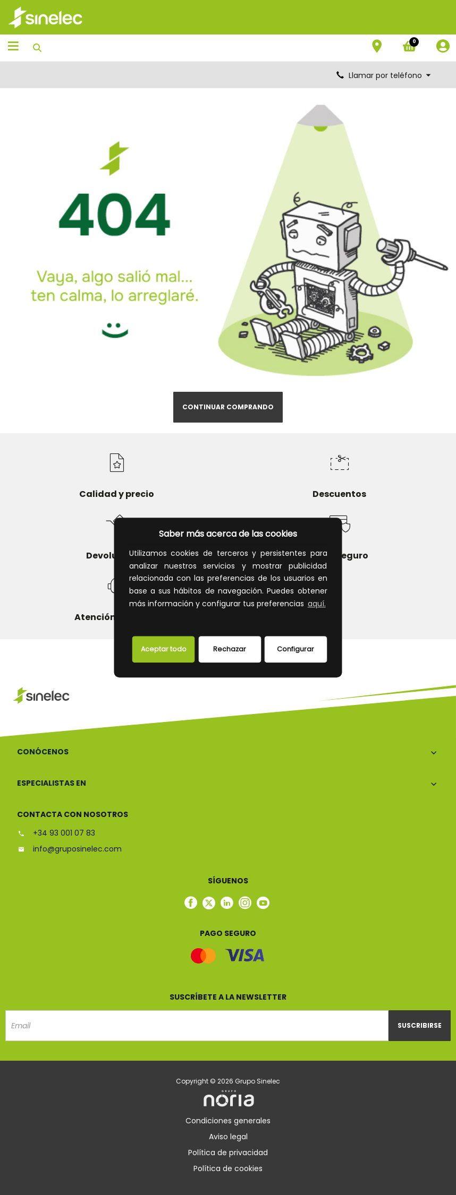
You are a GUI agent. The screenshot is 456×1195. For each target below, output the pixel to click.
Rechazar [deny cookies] (229, 649)
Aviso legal (228, 1136)
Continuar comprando (228, 406)
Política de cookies (228, 1168)
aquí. (317, 603)
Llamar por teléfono (384, 75)
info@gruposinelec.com (69, 849)
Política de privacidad (228, 1152)
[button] (130, 617)
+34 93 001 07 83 (56, 833)
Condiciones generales (228, 1120)
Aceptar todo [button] (164, 649)
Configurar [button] (295, 649)
